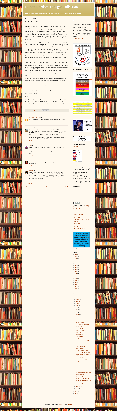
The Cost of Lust (79, 357)
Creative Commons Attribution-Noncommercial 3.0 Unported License (82, 207)
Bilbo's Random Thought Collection (51, 7)
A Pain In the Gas (79, 336)
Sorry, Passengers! (79, 326)
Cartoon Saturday (79, 334)
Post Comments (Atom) (36, 189)
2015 (76, 278)
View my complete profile (78, 38)
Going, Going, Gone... (80, 348)
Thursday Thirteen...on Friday (82, 370)
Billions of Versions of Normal (80, 216)
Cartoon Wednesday (80, 374)
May (77, 309)
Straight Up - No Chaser (79, 228)
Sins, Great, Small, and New (82, 361)
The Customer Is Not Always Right (81, 219)
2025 (76, 256)
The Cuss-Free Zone (80, 366)
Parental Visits (79, 364)
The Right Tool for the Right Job (82, 324)
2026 (76, 254)
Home (47, 186)
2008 (76, 293)
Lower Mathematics (80, 328)
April (77, 312)
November (78, 297)
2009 (76, 291)
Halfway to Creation (80, 322)
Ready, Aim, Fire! (79, 344)
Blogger (70, 404)
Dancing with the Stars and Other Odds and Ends (83, 341)
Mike (30, 145)
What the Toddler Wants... (81, 316)
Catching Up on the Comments (82, 378)
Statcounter (75, 146)
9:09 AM (30, 140)
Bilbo (75, 21)
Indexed (76, 221)
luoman (60, 404)
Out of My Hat (77, 226)
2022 (76, 263)
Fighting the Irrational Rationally (83, 359)
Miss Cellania (77, 225)
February (78, 386)
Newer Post (27, 186)
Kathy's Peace (77, 223)
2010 (76, 288)
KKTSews (31, 170)
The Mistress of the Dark (34, 117)
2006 (76, 393)
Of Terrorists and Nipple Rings (82, 320)
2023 (76, 261)
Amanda (30, 127)
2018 (76, 271)
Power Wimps (79, 332)
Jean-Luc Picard (32, 160)
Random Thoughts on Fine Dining (83, 318)
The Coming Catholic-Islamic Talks (83, 372)
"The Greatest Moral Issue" (81, 383)
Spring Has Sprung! (80, 330)
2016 (76, 276)
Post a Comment (30, 183)
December (78, 295)
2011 (76, 286)
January (77, 388)
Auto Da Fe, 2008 (79, 376)
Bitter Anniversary (79, 338)
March (77, 314)
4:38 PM (30, 165)
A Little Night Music (78, 214)
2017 (76, 273)
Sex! (77, 368)
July (77, 305)
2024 (76, 258)
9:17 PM (30, 180)
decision (43, 50)
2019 (76, 269)
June (77, 307)
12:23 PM (31, 155)
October (78, 299)
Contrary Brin (77, 217)
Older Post (66, 186)
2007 (76, 391)
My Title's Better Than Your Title (83, 352)
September (78, 301)
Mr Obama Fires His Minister (82, 350)
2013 (76, 282)
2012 (76, 284)
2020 (76, 267)
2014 (76, 280)
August (77, 303)
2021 (76, 265)
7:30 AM (30, 123)
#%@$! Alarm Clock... (80, 346)
